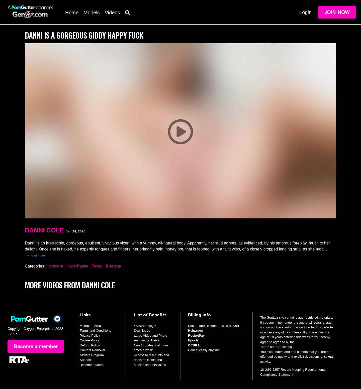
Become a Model (92, 365)
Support (85, 360)
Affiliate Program (92, 355)
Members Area (90, 326)
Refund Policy (90, 345)
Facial (97, 266)
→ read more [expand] (35, 255)
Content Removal (92, 350)
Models (91, 12)
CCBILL (194, 345)
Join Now (337, 12)
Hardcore (54, 266)
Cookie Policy (90, 340)
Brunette (113, 266)
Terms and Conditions (95, 330)
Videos (112, 12)
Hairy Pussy (77, 266)
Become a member (36, 346)
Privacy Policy (90, 335)
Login (305, 12)
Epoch (193, 340)
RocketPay (196, 335)
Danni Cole (44, 230)
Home (71, 12)
